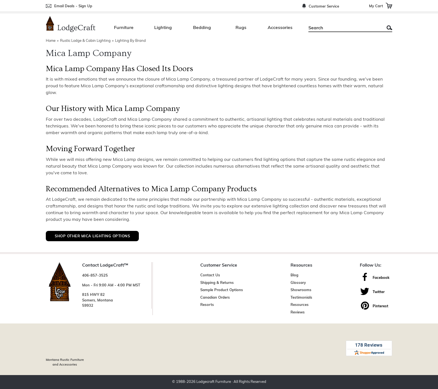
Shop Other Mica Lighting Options (92, 236)
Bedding (202, 28)
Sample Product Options (221, 290)
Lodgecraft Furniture (213, 382)
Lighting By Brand (130, 41)
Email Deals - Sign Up (73, 6)
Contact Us (210, 275)
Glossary (298, 283)
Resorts (207, 305)
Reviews (298, 312)
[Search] (344, 28)
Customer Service (324, 6)
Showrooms (301, 290)
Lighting (163, 28)
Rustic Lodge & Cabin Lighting (85, 41)
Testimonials (301, 297)
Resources (300, 305)
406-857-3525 (95, 275)
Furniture (124, 28)
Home (51, 41)
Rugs (240, 28)
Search (389, 27)
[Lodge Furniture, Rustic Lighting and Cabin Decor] (71, 24)
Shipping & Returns (217, 283)
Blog (294, 275)
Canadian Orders (215, 297)
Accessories (280, 28)
